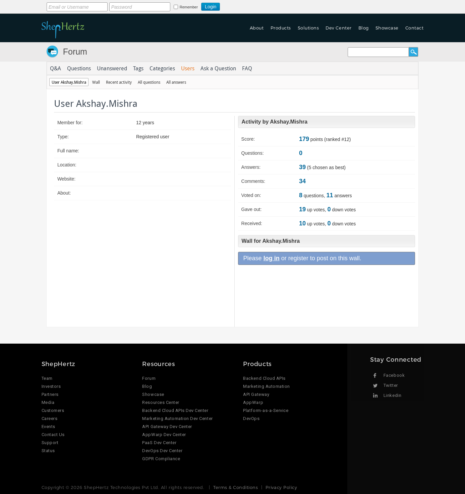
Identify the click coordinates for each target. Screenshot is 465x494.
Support (50, 442)
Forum (75, 51)
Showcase (387, 27)
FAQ (247, 68)
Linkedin (392, 395)
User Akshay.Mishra (69, 82)
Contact (414, 27)
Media (48, 402)
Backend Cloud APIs (264, 378)
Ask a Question (218, 68)
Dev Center (338, 27)
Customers (53, 410)
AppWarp (253, 402)
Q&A (55, 68)
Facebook (394, 375)
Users (187, 68)
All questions (149, 82)
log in (272, 258)
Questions (79, 68)
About (257, 27)
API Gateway (256, 394)
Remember (189, 7)
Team (47, 378)
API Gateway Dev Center (167, 426)
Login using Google (236, 5)
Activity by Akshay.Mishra (275, 122)
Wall (96, 82)
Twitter (391, 385)
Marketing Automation (266, 386)
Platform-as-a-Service (265, 410)
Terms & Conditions (235, 487)
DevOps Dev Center (162, 450)
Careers (50, 418)
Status (48, 450)
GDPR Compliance (161, 458)
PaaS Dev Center (159, 442)
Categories (162, 68)
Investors (51, 386)
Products (281, 27)
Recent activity (119, 82)
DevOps (251, 418)
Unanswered (112, 68)
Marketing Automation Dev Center (177, 418)
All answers (176, 82)
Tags (138, 68)
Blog (363, 27)
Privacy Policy (281, 487)
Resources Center (160, 402)
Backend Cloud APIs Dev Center (175, 410)
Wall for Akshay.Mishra (271, 241)
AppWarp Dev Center (164, 434)
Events (48, 426)
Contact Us (53, 434)
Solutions (308, 27)
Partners (50, 394)
